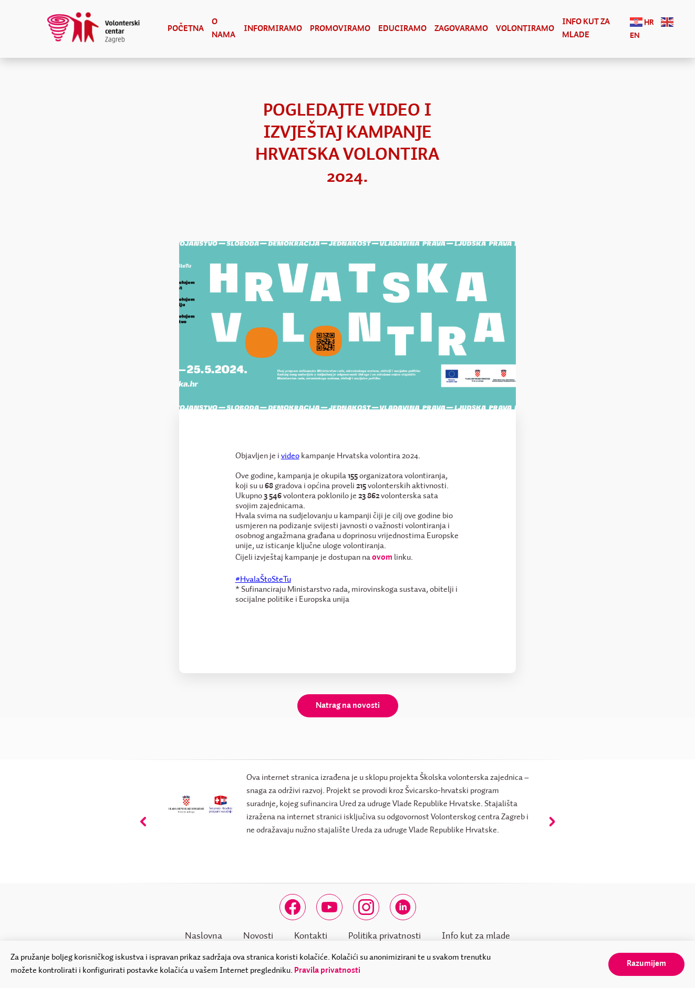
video (290, 456)
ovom (382, 557)
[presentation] (143, 822)
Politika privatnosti (384, 936)
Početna (186, 29)
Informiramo (273, 29)
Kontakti (310, 936)
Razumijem (646, 964)
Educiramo (402, 29)
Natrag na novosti (348, 706)
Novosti (258, 936)
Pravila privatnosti (327, 970)
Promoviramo (340, 29)
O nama (223, 28)
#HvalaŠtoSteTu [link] (263, 579)
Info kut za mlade (586, 28)
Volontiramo (525, 29)
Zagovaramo (461, 29)
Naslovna (203, 936)
